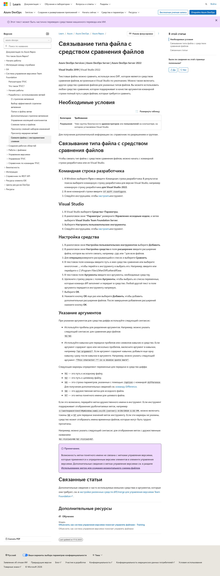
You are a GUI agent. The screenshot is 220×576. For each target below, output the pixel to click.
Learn (61, 33)
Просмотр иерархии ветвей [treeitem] (24, 133)
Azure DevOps (82, 33)
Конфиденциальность (99, 562)
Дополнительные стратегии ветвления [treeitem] (29, 115)
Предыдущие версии (41, 562)
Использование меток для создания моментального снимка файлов (100, 467)
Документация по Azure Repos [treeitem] (21, 51)
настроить (104, 195)
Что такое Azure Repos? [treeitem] (17, 56)
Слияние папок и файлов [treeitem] (23, 124)
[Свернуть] (47, 33)
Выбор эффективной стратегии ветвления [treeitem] (26, 105)
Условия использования (190, 562)
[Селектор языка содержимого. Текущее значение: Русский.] (11, 555)
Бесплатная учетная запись (173, 12)
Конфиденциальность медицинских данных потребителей (144, 562)
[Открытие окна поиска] (206, 4)
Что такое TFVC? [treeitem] (16, 86)
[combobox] (27, 40)
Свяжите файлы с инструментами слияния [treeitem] (27, 139)
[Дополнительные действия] (158, 33)
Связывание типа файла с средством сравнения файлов (188, 44)
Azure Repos (98, 33)
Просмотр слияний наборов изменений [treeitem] (30, 128)
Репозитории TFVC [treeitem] (18, 81)
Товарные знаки (11, 566)
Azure (69, 33)
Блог (57, 562)
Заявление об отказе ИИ (15, 562)
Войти (213, 3)
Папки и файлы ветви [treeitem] (21, 111)
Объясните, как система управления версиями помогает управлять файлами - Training (102, 524)
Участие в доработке (75, 562)
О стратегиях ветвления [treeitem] (22, 99)
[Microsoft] (6, 4)
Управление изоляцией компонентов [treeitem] (29, 120)
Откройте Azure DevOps (203, 12)
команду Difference (126, 386)
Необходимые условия (181, 39)
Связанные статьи (179, 50)
